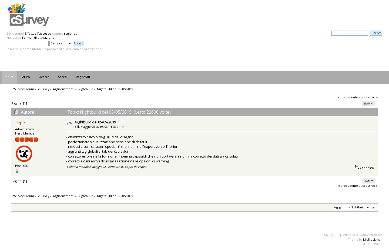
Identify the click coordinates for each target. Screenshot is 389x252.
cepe (20, 123)
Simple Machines (371, 235)
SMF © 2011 (350, 235)
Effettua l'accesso (38, 33)
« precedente (348, 97)
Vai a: (337, 207)
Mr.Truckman (372, 239)
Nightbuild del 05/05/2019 (95, 122)
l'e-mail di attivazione (38, 37)
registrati (71, 33)
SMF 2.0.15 (331, 235)
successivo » (368, 97)
